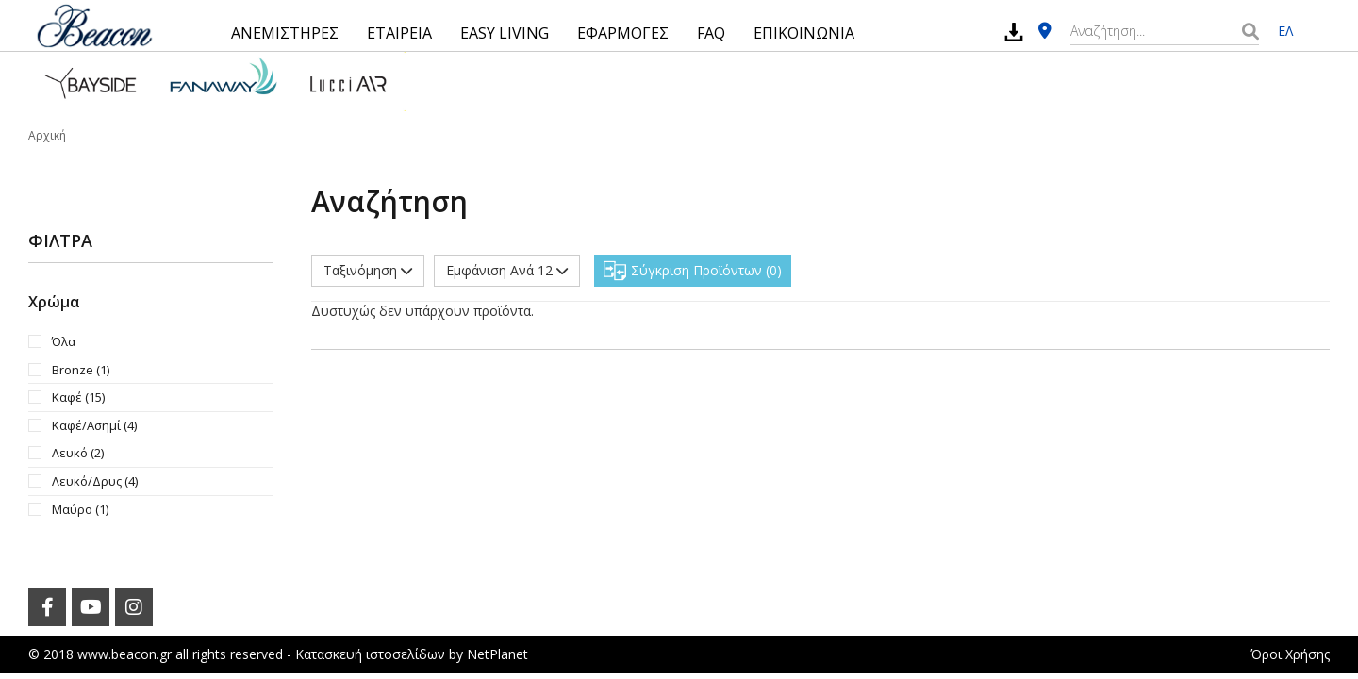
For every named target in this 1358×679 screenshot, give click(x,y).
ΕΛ (1285, 31)
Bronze (80, 369)
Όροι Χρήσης (1290, 654)
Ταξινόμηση (367, 270)
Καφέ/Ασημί (94, 425)
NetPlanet (497, 654)
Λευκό (78, 452)
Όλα (63, 341)
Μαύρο (80, 509)
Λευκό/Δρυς (95, 480)
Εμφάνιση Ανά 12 (507, 270)
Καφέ (78, 397)
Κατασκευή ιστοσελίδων (370, 654)
